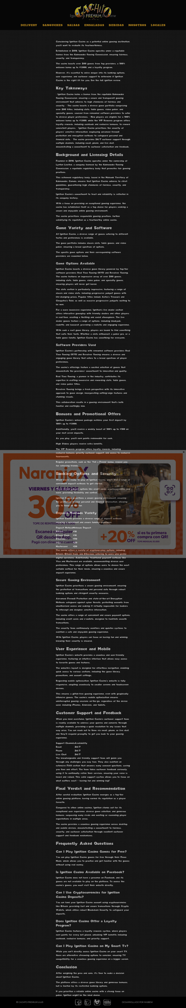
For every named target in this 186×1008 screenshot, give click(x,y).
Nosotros (137, 25)
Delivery (29, 25)
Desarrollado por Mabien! (137, 1002)
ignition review (112, 80)
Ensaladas (94, 25)
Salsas (73, 25)
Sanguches (52, 25)
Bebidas (116, 25)
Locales (158, 25)
